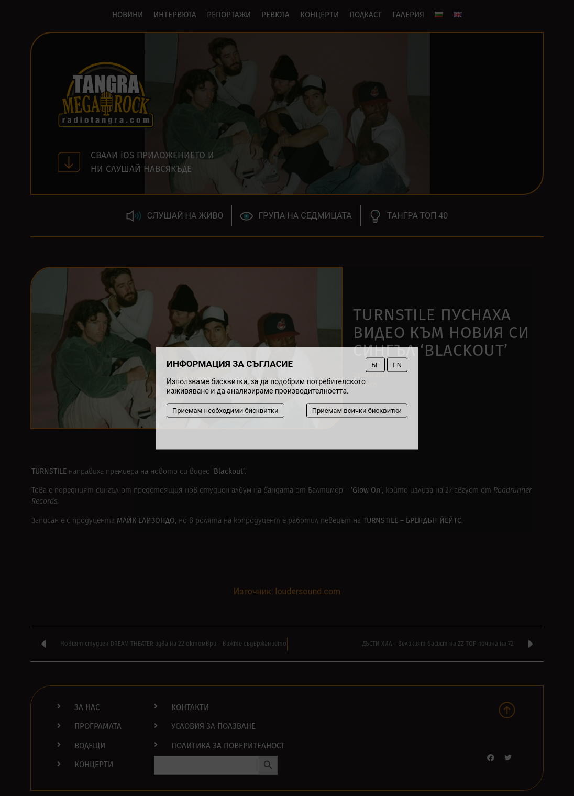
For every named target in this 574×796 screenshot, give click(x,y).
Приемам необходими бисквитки (225, 410)
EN (397, 364)
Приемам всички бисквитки (357, 410)
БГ (375, 364)
